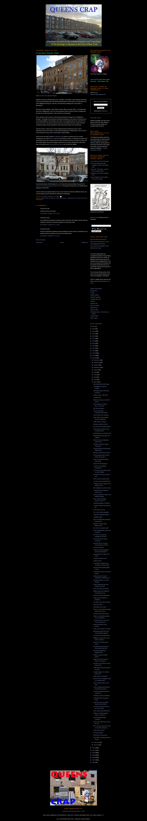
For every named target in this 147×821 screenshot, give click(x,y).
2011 (93, 750)
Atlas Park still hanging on (100, 463)
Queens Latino (94, 310)
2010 (93, 752)
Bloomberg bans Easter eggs (101, 384)
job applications (57, 136)
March (96, 382)
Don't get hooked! (98, 732)
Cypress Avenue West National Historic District (48, 186)
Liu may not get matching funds (101, 481)
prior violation (53, 138)
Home (62, 242)
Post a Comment (40, 240)
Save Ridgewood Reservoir (97, 243)
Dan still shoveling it (98, 408)
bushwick (52, 198)
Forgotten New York (95, 299)
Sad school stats (97, 604)
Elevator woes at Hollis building (101, 426)
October (96, 365)
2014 (93, 355)
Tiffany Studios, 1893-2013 (100, 395)
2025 (93, 329)
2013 (93, 358)
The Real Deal (94, 316)
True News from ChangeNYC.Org (99, 246)
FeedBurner (104, 111)
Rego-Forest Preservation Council (99, 241)
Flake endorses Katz (99, 730)
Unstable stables (97, 517)
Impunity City (93, 303)
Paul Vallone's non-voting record (102, 433)
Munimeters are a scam (99, 607)
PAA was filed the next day (56, 144)
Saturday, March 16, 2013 (50, 213)
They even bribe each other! (101, 588)
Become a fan (94, 217)
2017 (93, 348)
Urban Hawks (94, 318)
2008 (93, 757)
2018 (93, 346)
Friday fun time (97, 560)
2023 (93, 333)
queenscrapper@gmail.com (73, 811)
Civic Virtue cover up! (99, 509)
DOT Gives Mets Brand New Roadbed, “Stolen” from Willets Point (99, 165)
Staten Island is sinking (99, 421)
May (95, 377)
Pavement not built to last (100, 735)
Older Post (85, 242)
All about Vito (96, 397)
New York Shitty (94, 305)
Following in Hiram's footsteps (101, 695)
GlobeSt (92, 301)
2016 (93, 350)
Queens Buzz (94, 307)
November (97, 362)
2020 (93, 341)
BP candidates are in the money (102, 488)
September (97, 367)
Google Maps (96, 281)
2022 (93, 336)
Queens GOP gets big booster (101, 595)
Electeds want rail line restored (101, 452)
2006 (93, 762)
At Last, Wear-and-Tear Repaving (99, 161)
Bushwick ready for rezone (100, 424)
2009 (93, 755)
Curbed (92, 293)
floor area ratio (61, 198)
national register (81, 198)
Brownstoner (93, 290)
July (95, 372)
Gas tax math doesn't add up (101, 613)
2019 (93, 343)
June (95, 374)
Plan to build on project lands (101, 479)
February (96, 742)
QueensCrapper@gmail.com (98, 94)
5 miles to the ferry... (98, 547)
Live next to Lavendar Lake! (100, 528)
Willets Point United (95, 248)
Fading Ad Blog (94, 295)
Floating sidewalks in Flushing (101, 503)
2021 (93, 338)
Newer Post (39, 242)
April (95, 379)
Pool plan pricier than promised (101, 602)
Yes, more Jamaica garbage (100, 512)
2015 (93, 353)
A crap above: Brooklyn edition (101, 635)
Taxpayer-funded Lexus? (100, 558)
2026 (93, 326)
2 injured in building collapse (101, 514)
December (97, 360)
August (96, 370)
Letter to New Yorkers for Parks (101, 628)
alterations (44, 198)
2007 (93, 760)
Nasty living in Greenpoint (100, 676)
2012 (93, 748)
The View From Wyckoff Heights (48, 95)
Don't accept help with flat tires (101, 711)
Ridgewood (39, 199)
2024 (93, 331)
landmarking (71, 198)
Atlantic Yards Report (96, 288)
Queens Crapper (48, 196)
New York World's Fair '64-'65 (98, 239)
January (96, 745)
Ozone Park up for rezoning (100, 415)
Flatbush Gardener (95, 297)
